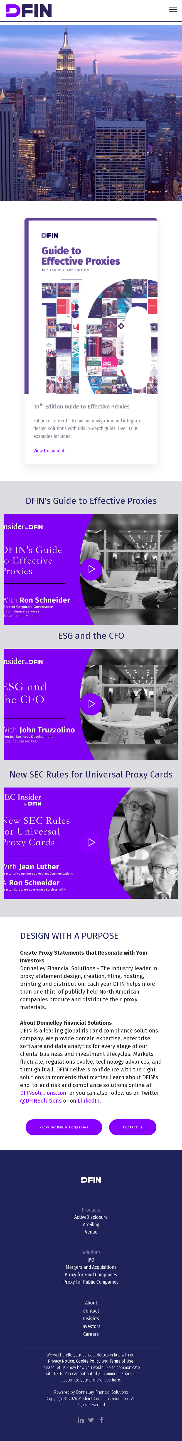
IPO (91, 1260)
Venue (91, 1232)
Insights (91, 1319)
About (91, 1303)
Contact (91, 1311)
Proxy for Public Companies (64, 1127)
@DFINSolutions (41, 1100)
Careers (91, 1334)
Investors (91, 1326)
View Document (49, 451)
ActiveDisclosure (91, 1217)
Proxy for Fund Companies (91, 1275)
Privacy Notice (61, 1361)
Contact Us (132, 1127)
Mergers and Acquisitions (91, 1267)
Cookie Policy (88, 1361)
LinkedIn (89, 1100)
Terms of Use (121, 1361)
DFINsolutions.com (44, 1093)
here (116, 1380)
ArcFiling (91, 1225)
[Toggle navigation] (173, 9)
